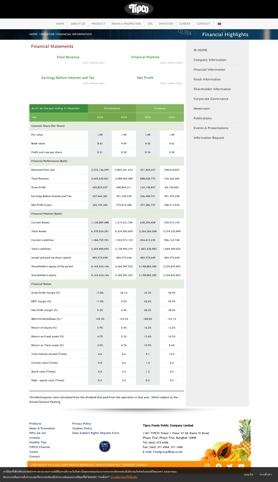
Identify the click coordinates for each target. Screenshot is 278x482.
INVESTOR (166, 24)
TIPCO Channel (39, 447)
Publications (203, 118)
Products (35, 423)
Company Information (210, 59)
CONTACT (203, 24)
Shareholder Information (212, 89)
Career (33, 452)
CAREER (184, 24)
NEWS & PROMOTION (126, 24)
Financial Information (209, 69)
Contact (34, 456)
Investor (34, 438)
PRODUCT (98, 24)
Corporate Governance (211, 98)
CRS (150, 24)
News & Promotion (42, 428)
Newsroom (202, 108)
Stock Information (207, 79)
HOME (60, 24)
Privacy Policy (81, 423)
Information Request (209, 137)
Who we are (37, 433)
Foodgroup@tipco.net (168, 452)
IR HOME (200, 50)
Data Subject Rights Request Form (95, 433)
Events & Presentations (211, 128)
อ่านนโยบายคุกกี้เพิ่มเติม (124, 477)
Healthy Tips (37, 442)
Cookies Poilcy (82, 428)
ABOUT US (78, 24)
